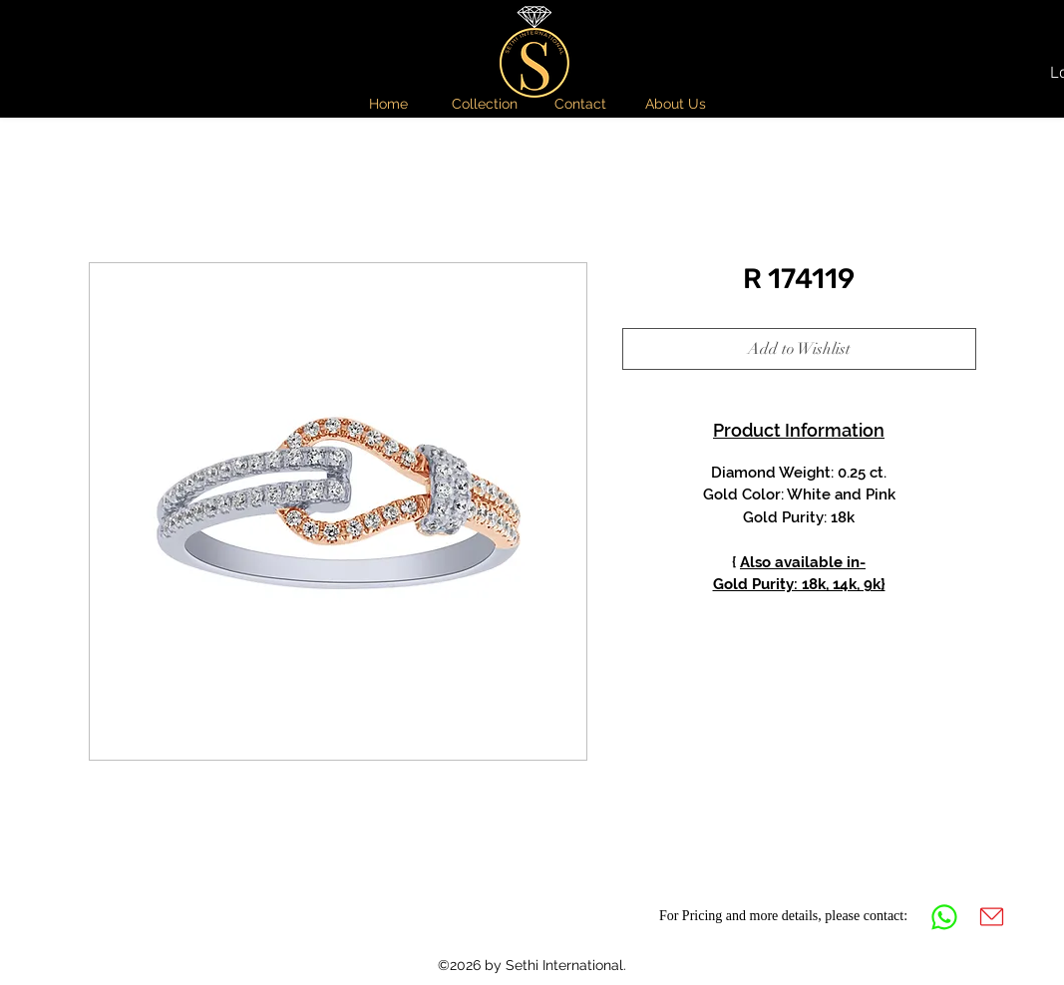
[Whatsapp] (944, 916)
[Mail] (992, 916)
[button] (484, 104)
